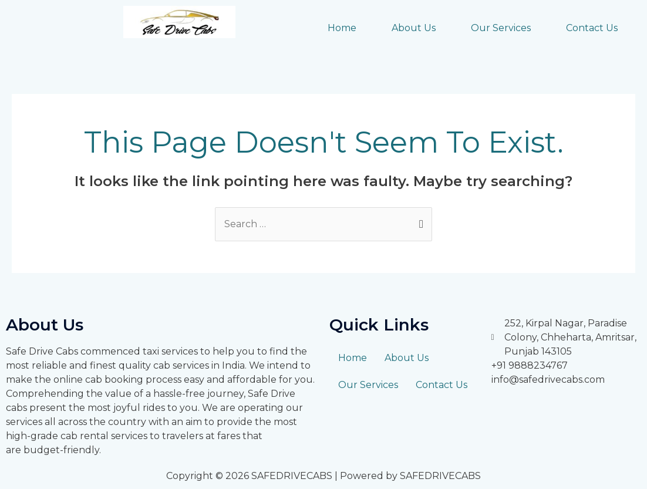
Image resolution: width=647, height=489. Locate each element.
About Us (414, 27)
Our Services (501, 27)
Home (342, 27)
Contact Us (592, 27)
